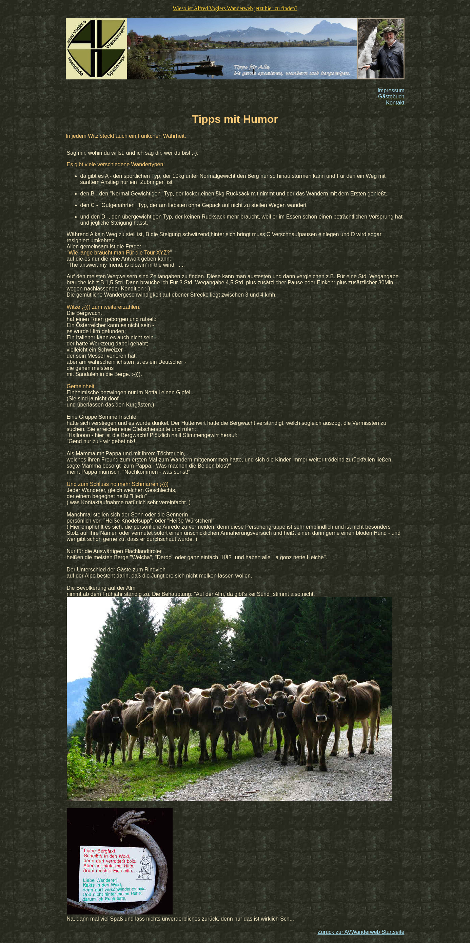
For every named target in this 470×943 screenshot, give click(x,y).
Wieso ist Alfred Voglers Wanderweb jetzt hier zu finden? (235, 8)
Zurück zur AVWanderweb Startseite (360, 932)
